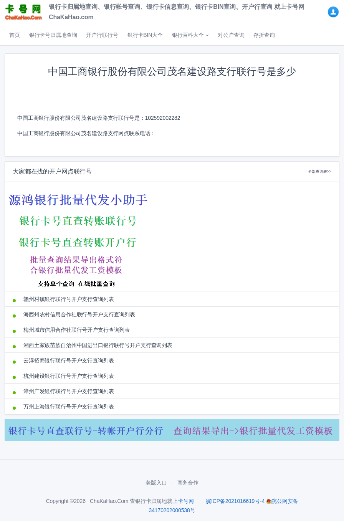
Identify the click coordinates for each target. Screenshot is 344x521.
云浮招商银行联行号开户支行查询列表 (68, 360)
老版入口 (156, 483)
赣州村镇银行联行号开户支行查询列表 (68, 299)
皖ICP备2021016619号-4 (235, 501)
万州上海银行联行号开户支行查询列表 (68, 407)
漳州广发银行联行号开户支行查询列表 (68, 391)
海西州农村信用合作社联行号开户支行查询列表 (79, 314)
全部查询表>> (319, 171)
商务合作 (187, 483)
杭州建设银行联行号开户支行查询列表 (68, 376)
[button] (190, 35)
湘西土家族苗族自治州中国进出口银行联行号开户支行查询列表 (97, 345)
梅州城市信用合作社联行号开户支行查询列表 (76, 330)
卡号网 (186, 501)
